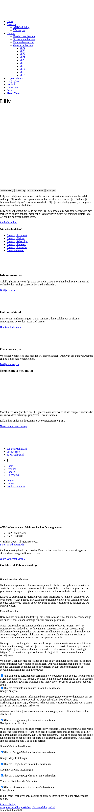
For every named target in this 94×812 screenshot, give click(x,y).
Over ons (11, 468)
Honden (11, 471)
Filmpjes (51, 190)
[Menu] (13, 93)
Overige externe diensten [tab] (13, 723)
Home (10, 465)
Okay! (3, 558)
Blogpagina (13, 474)
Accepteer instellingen (12, 807)
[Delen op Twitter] (15, 238)
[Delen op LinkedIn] (17, 247)
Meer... (21, 558)
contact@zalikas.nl (17, 448)
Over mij (21, 190)
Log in (10, 480)
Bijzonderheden (35, 190)
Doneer (10, 483)
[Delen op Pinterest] (16, 244)
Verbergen (12, 558)
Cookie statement (16, 486)
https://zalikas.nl (15, 454)
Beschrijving (7, 190)
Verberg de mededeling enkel (39, 807)
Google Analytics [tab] (9, 691)
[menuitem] (50, 21)
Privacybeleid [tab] (7, 790)
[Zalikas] (25, 15)
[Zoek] (9, 90)
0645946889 (13, 451)
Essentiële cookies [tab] (10, 611)
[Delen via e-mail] (15, 250)
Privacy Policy (8, 804)
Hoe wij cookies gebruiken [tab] (14, 579)
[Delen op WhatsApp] (17, 241)
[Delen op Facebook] (17, 235)
